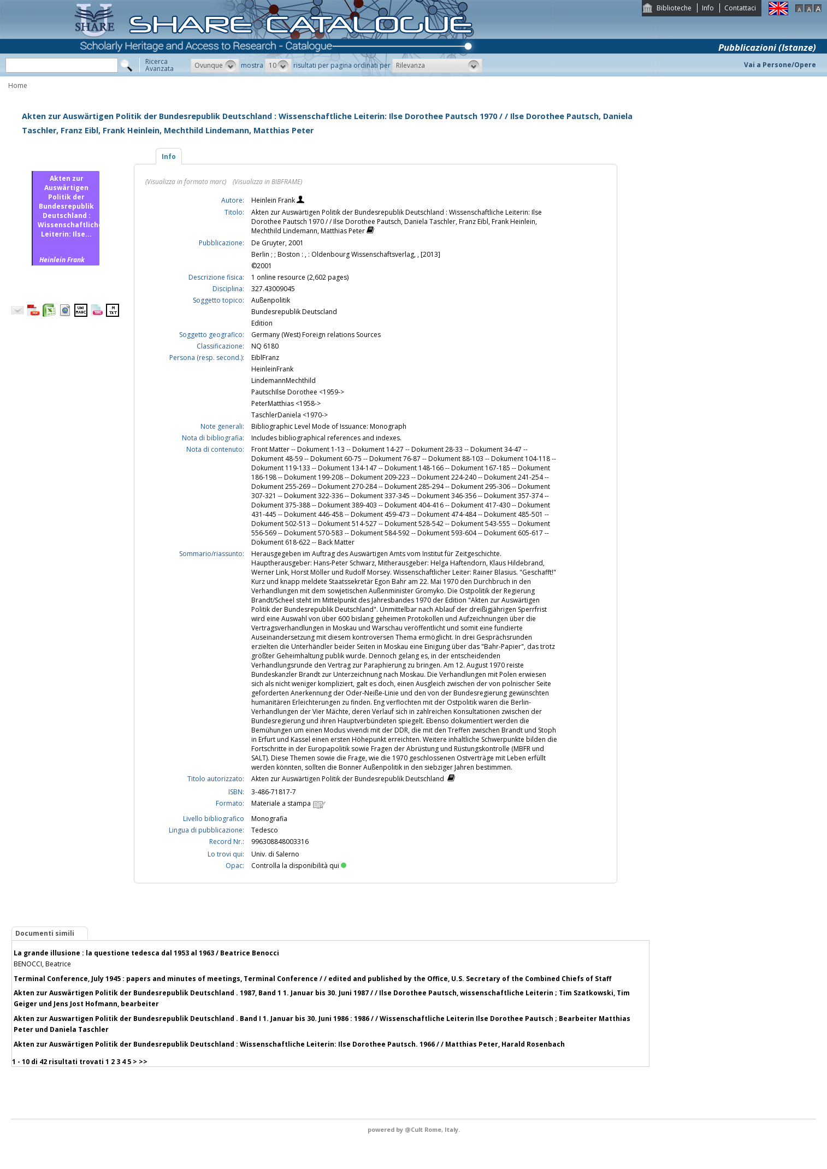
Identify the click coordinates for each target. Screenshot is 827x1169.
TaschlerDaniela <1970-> (289, 415)
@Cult (414, 1129)
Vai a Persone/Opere (780, 64)
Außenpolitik (270, 300)
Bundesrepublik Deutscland (294, 311)
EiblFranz (265, 357)
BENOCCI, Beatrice (42, 964)
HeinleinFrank (272, 369)
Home (17, 85)
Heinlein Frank (274, 200)
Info (708, 8)
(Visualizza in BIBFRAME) (267, 181)
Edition (262, 323)
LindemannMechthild (283, 380)
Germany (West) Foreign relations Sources (316, 334)
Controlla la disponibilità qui (298, 865)
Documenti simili (44, 933)
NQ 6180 (265, 346)
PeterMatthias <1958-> (286, 403)
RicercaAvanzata (159, 65)
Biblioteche (674, 8)
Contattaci (740, 8)
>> (143, 1061)
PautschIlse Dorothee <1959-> (297, 392)
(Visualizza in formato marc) (185, 181)
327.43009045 (273, 288)
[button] (215, 65)
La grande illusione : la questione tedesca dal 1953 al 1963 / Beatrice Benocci (146, 953)
